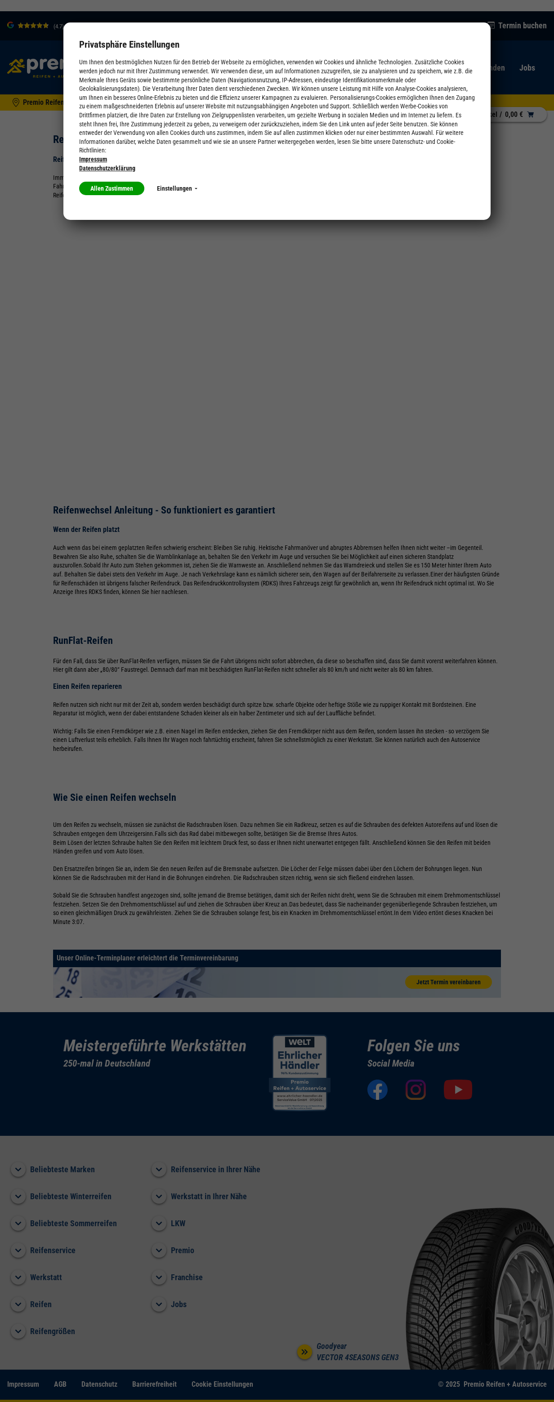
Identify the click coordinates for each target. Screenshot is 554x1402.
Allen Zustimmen (111, 188)
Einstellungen (177, 188)
